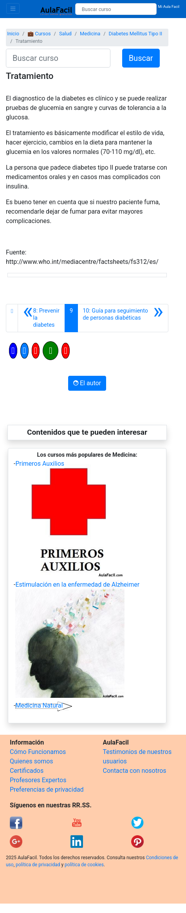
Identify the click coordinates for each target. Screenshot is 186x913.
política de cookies (84, 864)
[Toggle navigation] (13, 8)
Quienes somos (31, 761)
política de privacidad (38, 864)
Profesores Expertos (38, 780)
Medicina (90, 34)
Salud (65, 34)
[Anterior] (41, 318)
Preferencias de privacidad (47, 789)
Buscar (141, 58)
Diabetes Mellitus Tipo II (136, 34)
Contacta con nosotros (134, 770)
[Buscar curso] (116, 9)
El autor (87, 383)
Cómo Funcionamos (38, 752)
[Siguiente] (123, 318)
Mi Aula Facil (169, 6)
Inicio (13, 34)
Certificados (26, 770)
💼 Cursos (39, 34)
